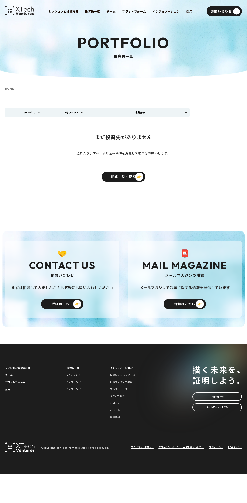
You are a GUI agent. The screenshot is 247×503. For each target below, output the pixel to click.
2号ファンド (76, 399)
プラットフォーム (19, 400)
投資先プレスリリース (126, 390)
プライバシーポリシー (142, 476)
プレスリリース (121, 409)
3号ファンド (76, 409)
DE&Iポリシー (216, 476)
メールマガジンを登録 (217, 424)
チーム (10, 390)
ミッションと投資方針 (22, 381)
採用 (8, 409)
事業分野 (143, 114)
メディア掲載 (119, 418)
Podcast (117, 427)
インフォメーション (126, 381)
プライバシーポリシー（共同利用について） (181, 476)
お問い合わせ (217, 410)
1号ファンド (76, 390)
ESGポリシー (235, 476)
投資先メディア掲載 (124, 399)
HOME (9, 89)
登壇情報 (116, 445)
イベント (116, 436)
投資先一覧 (76, 381)
